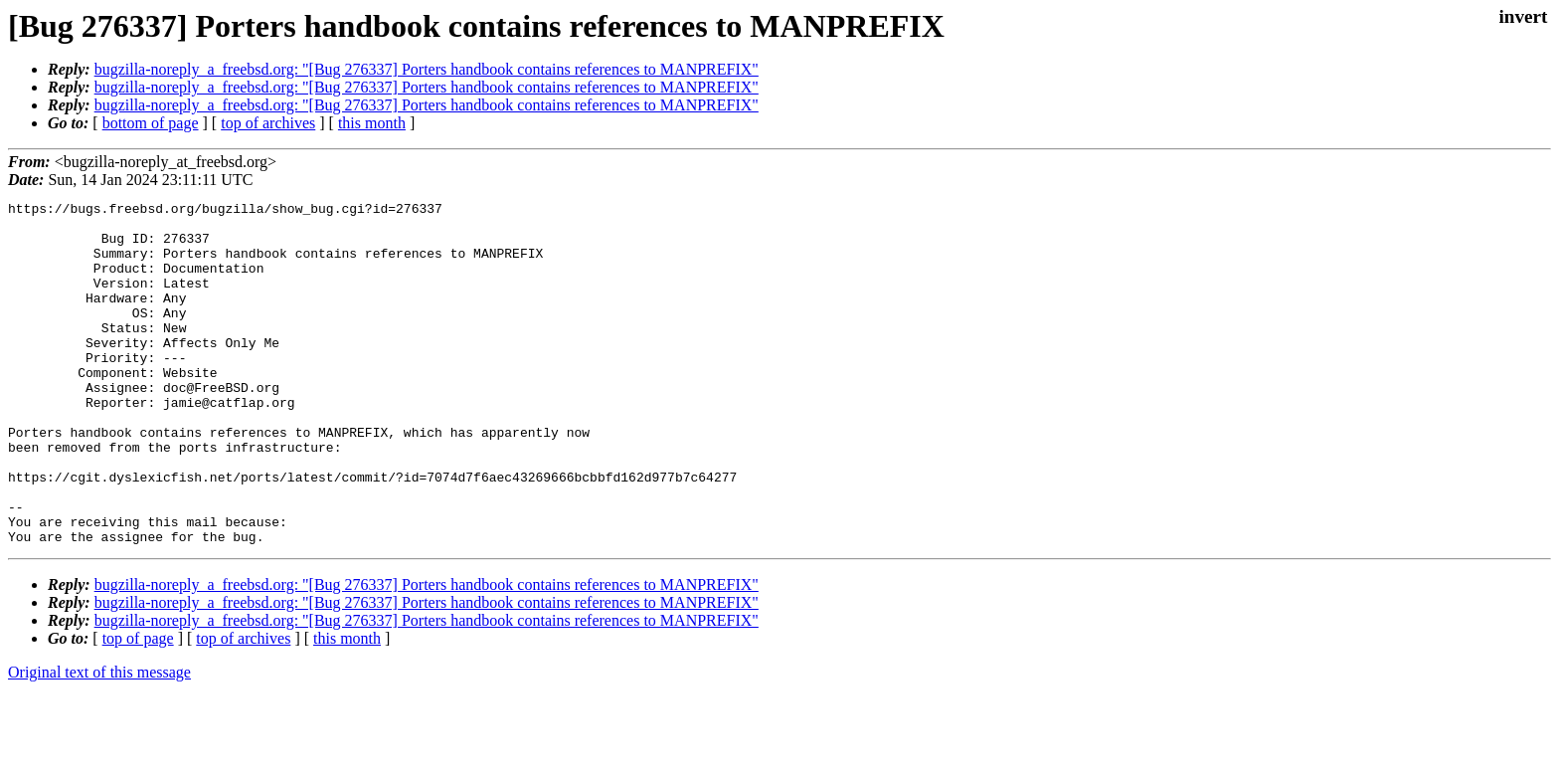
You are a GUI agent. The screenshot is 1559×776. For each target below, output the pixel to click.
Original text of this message (99, 740)
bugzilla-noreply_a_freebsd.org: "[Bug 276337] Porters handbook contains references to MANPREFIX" (426, 69)
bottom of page (150, 122)
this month (372, 122)
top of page (138, 706)
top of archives (268, 122)
